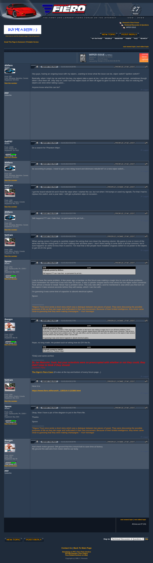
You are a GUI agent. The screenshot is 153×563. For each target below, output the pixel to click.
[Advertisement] (40, 57)
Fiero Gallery (83, 553)
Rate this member (11, 83)
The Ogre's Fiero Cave (42, 372)
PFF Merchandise (71, 553)
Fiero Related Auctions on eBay (76, 555)
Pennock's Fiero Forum (131, 22)
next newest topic (129, 46)
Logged (145, 90)
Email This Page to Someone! (14, 42)
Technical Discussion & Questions (136, 25)
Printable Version (32, 42)
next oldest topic (143, 46)
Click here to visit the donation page (17, 36)
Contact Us (66, 548)
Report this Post (49, 67)
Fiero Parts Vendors (84, 552)
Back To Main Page (82, 548)
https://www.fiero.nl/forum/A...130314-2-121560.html (56, 391)
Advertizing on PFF (69, 552)
